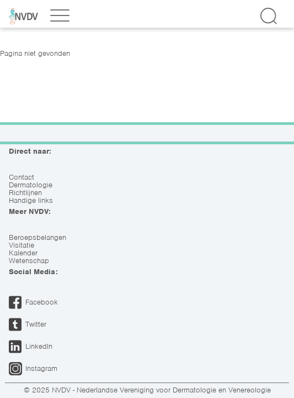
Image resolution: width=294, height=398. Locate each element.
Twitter (35, 324)
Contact (21, 177)
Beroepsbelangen (37, 238)
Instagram (41, 368)
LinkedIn (38, 346)
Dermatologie (30, 185)
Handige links (31, 201)
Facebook (41, 302)
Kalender (23, 253)
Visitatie (21, 245)
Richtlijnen (25, 193)
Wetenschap (29, 261)
